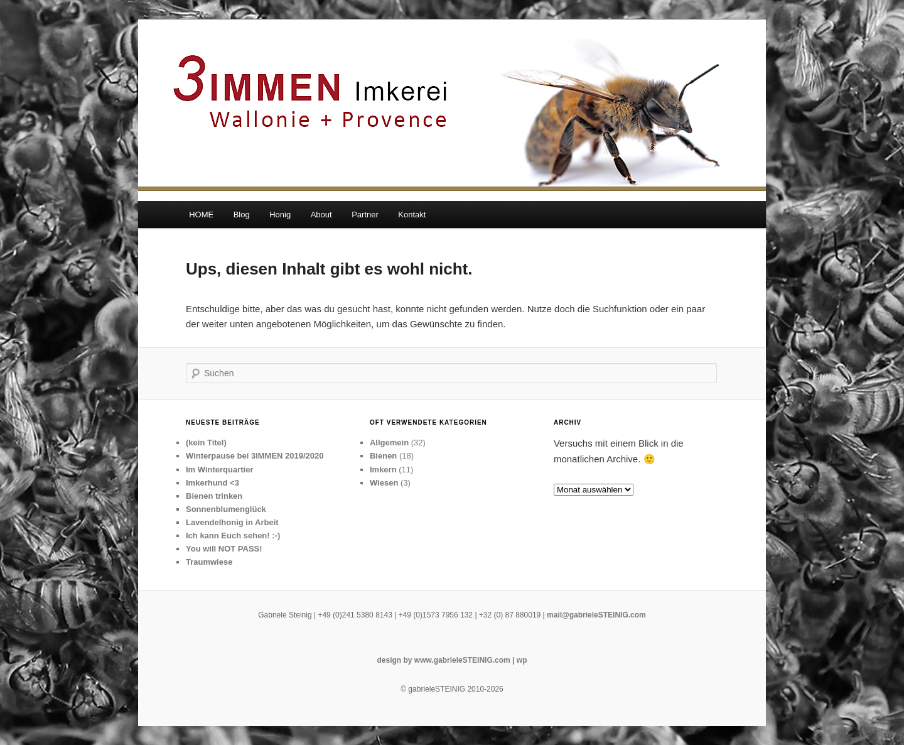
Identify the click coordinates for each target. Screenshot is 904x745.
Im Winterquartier (220, 469)
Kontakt (412, 214)
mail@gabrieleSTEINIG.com (596, 615)
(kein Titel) (206, 442)
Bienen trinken (214, 496)
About (321, 214)
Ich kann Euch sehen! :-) (233, 535)
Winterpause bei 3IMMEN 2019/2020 (255, 455)
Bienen (383, 455)
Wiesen (384, 482)
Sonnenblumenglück (226, 509)
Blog (242, 214)
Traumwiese (209, 562)
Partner (365, 214)
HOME (201, 214)
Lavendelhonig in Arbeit (232, 522)
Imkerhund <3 (212, 482)
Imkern (383, 469)
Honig (280, 214)
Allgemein (389, 442)
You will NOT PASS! (224, 548)
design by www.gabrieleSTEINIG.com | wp (452, 660)
